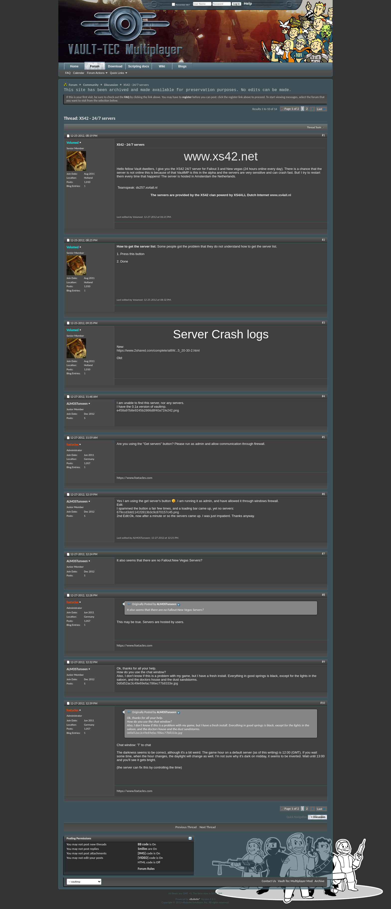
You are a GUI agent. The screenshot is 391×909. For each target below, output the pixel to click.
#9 (323, 661)
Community (90, 85)
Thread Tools (314, 127)
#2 (323, 240)
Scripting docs (138, 66)
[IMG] (142, 853)
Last (321, 109)
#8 (323, 595)
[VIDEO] (143, 858)
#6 (323, 494)
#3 (323, 322)
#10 (322, 703)
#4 (323, 396)
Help (248, 3)
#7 (323, 553)
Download (115, 66)
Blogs (182, 66)
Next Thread (207, 827)
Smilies (142, 849)
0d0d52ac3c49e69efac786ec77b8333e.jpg (147, 683)
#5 (323, 437)
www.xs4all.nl (280, 195)
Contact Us (269, 881)
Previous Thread (185, 827)
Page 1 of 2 (292, 109)
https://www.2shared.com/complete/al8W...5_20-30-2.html (158, 350)
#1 (323, 135)
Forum (94, 66)
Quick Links (117, 72)
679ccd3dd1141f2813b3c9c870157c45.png (148, 512)
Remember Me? (181, 5)
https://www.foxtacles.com (134, 478)
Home (74, 66)
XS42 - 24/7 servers (97, 118)
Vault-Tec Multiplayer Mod (295, 881)
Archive (319, 881)
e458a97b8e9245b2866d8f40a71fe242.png (148, 410)
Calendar (78, 72)
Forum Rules (146, 869)
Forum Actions (95, 72)
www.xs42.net (221, 156)
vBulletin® (194, 899)
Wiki (162, 66)
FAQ (68, 72)
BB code (143, 844)
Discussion (111, 85)
